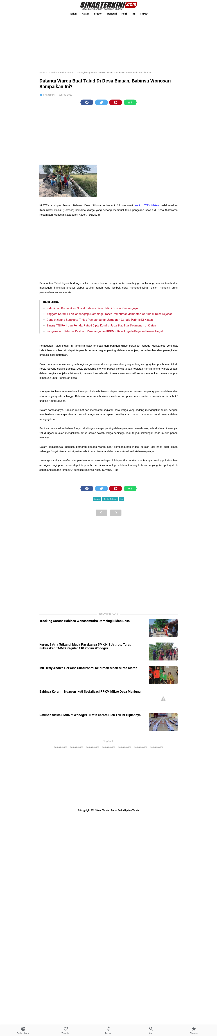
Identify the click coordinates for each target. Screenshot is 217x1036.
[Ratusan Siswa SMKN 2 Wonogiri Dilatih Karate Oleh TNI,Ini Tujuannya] (163, 722)
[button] (86, 102)
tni (121, 499)
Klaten (85, 13)
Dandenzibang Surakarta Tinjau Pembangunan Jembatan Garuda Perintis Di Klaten (100, 319)
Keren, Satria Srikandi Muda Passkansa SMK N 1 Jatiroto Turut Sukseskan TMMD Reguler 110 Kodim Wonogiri (85, 646)
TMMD (144, 13)
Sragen (98, 13)
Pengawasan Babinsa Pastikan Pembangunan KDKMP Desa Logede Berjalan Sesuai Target (105, 331)
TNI (133, 13)
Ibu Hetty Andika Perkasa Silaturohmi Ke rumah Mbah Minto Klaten (88, 668)
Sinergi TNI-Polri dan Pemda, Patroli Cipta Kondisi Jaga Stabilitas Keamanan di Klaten (101, 325)
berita (97, 499)
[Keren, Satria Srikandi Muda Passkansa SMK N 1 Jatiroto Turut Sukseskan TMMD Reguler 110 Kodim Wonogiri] (163, 651)
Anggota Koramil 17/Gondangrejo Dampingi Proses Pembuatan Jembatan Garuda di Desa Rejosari (110, 314)
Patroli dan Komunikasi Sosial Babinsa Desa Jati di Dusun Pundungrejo (92, 308)
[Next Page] (115, 513)
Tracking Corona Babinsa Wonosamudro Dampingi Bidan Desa (84, 621)
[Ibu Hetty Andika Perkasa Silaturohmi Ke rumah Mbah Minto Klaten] (163, 675)
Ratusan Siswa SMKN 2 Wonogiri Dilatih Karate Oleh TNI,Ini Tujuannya (90, 715)
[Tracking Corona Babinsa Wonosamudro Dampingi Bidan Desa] (163, 628)
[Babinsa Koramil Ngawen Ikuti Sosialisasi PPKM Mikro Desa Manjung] (163, 699)
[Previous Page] (101, 513)
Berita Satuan (110, 499)
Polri (124, 13)
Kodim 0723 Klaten (147, 205)
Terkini (73, 13)
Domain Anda (60, 747)
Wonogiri (112, 13)
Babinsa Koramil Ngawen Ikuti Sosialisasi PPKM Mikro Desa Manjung (90, 691)
